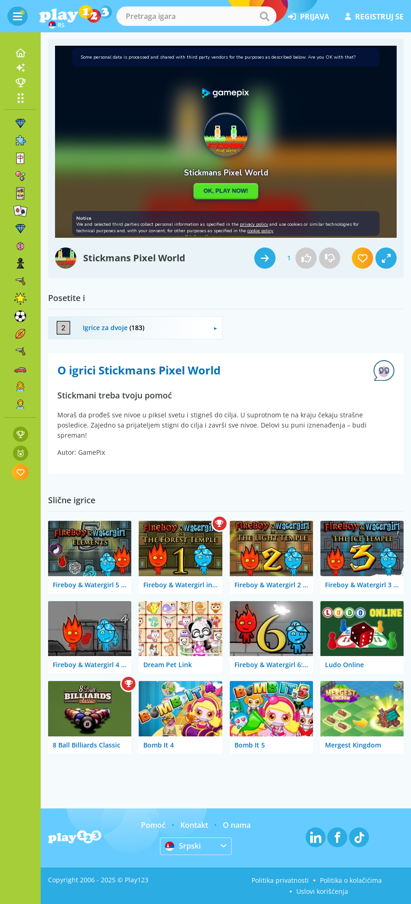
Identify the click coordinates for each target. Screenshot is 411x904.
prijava (308, 17)
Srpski (183, 846)
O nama (237, 825)
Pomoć (153, 825)
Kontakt (194, 825)
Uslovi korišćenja (322, 891)
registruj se (374, 17)
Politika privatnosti (280, 880)
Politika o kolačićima (351, 880)
